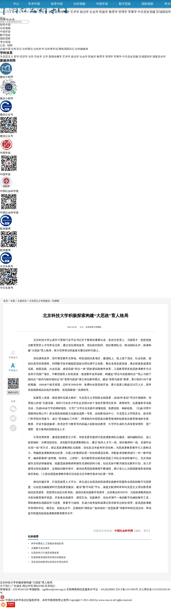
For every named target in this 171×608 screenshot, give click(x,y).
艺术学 (66, 56)
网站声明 (27, 586)
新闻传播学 (55, 56)
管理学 (109, 56)
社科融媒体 (81, 48)
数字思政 (125, 3)
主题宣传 (22, 301)
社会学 (83, 56)
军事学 (118, 56)
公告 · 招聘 (6, 45)
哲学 (16, 56)
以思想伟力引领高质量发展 (45, 553)
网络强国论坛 (66, 48)
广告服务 (16, 586)
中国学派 (102, 3)
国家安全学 (159, 56)
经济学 (24, 56)
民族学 (92, 56)
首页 (5, 301)
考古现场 (5, 42)
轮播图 (55, 301)
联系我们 (50, 586)
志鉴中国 (5, 48)
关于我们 (5, 586)
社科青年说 (51, 48)
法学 (31, 56)
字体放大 (13, 357)
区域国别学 (145, 56)
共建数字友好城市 (40, 548)
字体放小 (13, 370)
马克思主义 (6, 56)
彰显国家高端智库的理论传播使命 (48, 557)
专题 (12, 301)
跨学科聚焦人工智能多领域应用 (47, 543)
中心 (16, 3)
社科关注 (16, 48)
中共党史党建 (130, 56)
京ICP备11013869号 (127, 589)
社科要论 (27, 48)
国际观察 (147, 3)
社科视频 (79, 3)
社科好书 (39, 48)
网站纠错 (39, 586)
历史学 (38, 56)
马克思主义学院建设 (39, 301)
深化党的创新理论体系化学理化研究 (49, 562)
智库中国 (57, 3)
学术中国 (34, 3)
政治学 (75, 56)
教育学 (101, 56)
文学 (45, 56)
